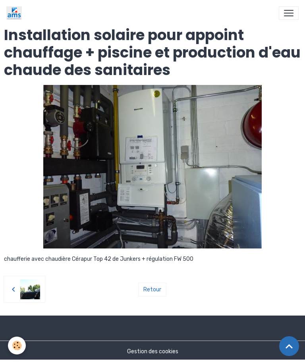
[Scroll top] (289, 346)
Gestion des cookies (152, 351)
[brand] (15, 13)
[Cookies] (17, 345)
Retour (152, 289)
